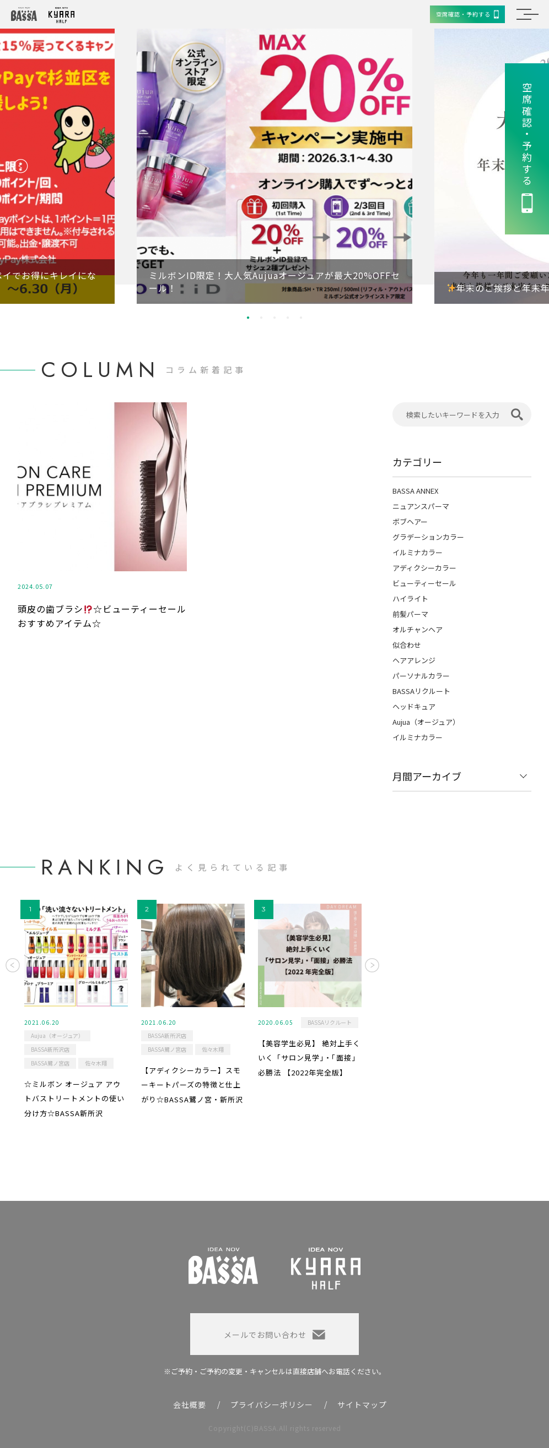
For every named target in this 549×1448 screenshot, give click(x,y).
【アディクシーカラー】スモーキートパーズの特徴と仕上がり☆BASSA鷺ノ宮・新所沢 (192, 1085)
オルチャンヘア (417, 629)
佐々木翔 (96, 1063)
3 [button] (274, 317)
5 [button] (300, 317)
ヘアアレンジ (413, 660)
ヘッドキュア (413, 706)
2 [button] (261, 317)
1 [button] (248, 317)
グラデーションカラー (428, 537)
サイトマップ (362, 1404)
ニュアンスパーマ (420, 506)
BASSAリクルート (421, 691)
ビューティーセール (424, 583)
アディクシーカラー (424, 567)
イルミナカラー (417, 552)
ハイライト (410, 598)
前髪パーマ (410, 614)
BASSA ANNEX (415, 490)
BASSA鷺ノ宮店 (50, 1063)
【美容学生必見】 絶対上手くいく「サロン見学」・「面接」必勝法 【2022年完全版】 (309, 1058)
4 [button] (287, 317)
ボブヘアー (410, 521)
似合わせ (406, 645)
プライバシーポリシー (271, 1404)
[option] (274, 166)
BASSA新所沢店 (50, 1049)
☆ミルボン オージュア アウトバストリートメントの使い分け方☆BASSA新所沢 (74, 1098)
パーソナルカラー (421, 675)
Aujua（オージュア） (426, 722)
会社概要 (189, 1404)
